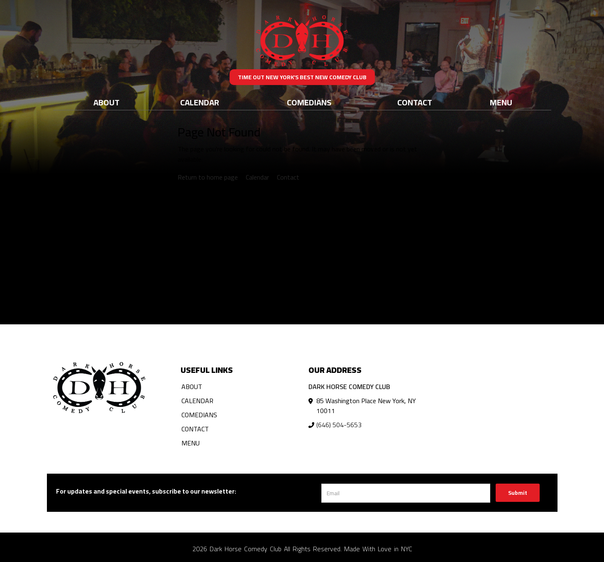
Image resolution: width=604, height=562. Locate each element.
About (106, 102)
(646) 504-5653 (339, 424)
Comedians (309, 102)
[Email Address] (405, 493)
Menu (501, 102)
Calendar (199, 102)
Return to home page (208, 177)
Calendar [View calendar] (257, 177)
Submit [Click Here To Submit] (517, 492)
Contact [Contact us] (288, 177)
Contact (414, 102)
